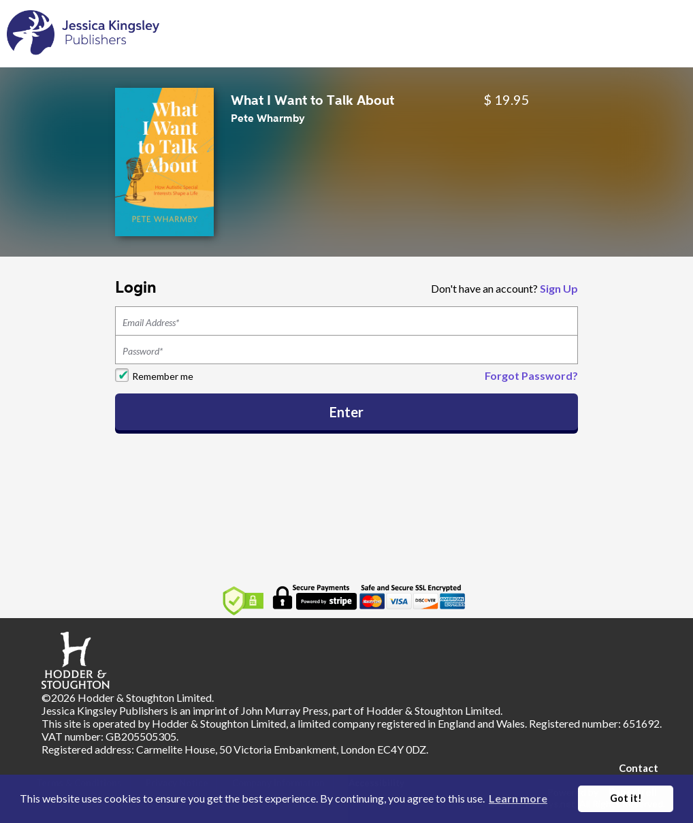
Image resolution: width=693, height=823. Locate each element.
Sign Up (559, 288)
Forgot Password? (531, 375)
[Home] (83, 32)
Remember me (162, 376)
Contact (638, 768)
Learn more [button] (518, 798)
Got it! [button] (626, 798)
